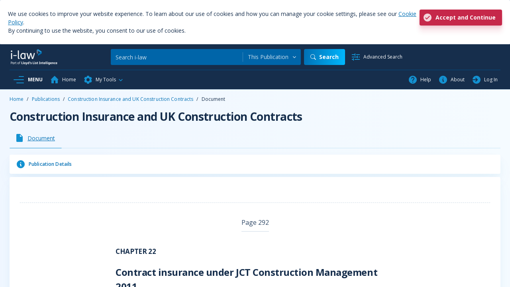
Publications (46, 99)
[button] (103, 80)
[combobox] (272, 57)
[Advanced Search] (376, 57)
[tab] (36, 138)
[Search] (177, 57)
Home (17, 99)
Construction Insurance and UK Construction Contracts (130, 99)
